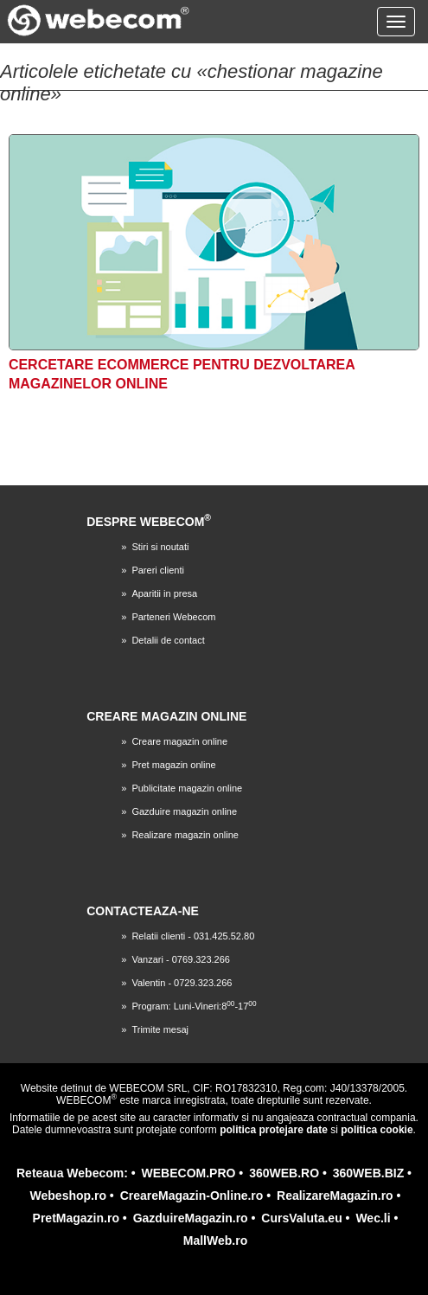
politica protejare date (274, 1130)
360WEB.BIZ (368, 1173)
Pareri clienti (157, 570)
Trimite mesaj (159, 1029)
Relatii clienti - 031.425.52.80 (192, 936)
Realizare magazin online (185, 835)
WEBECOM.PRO (189, 1173)
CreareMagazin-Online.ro (192, 1195)
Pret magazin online (173, 765)
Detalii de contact (167, 640)
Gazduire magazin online (184, 811)
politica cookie (376, 1130)
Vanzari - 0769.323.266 (180, 959)
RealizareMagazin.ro (335, 1195)
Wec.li (372, 1218)
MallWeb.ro (215, 1240)
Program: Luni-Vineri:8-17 (193, 1006)
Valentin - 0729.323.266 (181, 983)
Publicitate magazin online (186, 788)
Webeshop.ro (68, 1195)
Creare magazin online (179, 741)
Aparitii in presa (164, 593)
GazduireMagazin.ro (190, 1218)
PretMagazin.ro (76, 1218)
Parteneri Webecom (173, 617)
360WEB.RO (284, 1173)
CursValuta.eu (301, 1218)
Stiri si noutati (159, 547)
